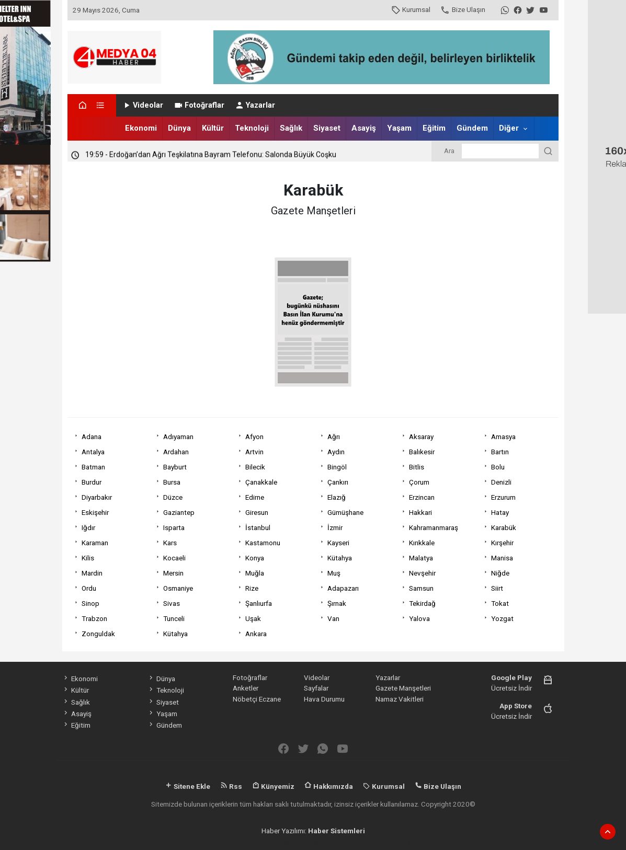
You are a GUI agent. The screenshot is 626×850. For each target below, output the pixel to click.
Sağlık (291, 128)
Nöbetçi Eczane (257, 699)
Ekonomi (141, 128)
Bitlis (416, 467)
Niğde (500, 573)
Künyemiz (273, 786)
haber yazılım (361, 841)
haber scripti (314, 841)
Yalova (419, 618)
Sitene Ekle (187, 786)
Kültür (213, 128)
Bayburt (175, 467)
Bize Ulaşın (462, 9)
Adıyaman (178, 436)
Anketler (245, 688)
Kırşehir (502, 542)
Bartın (500, 451)
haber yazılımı (224, 841)
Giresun (256, 512)
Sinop (90, 603)
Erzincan (422, 497)
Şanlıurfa (258, 603)
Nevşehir (422, 573)
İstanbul (257, 527)
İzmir (335, 527)
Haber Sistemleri (336, 830)
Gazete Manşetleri (403, 688)
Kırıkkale (422, 542)
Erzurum (503, 497)
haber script (406, 841)
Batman (93, 467)
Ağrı (333, 436)
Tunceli (174, 618)
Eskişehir (95, 512)
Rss (231, 786)
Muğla (254, 573)
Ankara (256, 633)
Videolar (142, 105)
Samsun (421, 588)
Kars (170, 542)
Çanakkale (261, 482)
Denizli (501, 482)
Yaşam (399, 128)
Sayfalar (316, 688)
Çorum (419, 482)
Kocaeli (174, 558)
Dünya (179, 128)
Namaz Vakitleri (399, 699)
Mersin (173, 573)
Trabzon (94, 618)
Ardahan (176, 451)
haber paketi (270, 841)
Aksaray (421, 436)
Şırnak (336, 603)
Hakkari (420, 512)
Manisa (502, 558)
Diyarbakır (97, 497)
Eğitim (434, 128)
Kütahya (339, 558)
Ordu (89, 588)
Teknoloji (252, 128)
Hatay (500, 512)
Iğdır (88, 527)
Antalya (93, 451)
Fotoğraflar (199, 105)
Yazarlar (255, 105)
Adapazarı (343, 588)
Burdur (91, 482)
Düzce (173, 497)
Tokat (500, 603)
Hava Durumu (324, 699)
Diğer (509, 128)
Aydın (336, 451)
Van (333, 618)
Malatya (421, 558)
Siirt (497, 588)
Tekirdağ (422, 603)
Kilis (88, 558)
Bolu (498, 467)
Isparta (174, 527)
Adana (91, 436)
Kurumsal (410, 9)
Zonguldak (98, 633)
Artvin (254, 451)
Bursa (171, 482)
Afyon (254, 436)
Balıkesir (422, 451)
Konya (254, 558)
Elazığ (336, 497)
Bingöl (337, 467)
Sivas (171, 603)
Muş (333, 573)
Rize (251, 588)
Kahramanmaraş (433, 527)
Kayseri (338, 542)
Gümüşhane (345, 512)
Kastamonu (262, 542)
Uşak (253, 618)
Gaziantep (179, 512)
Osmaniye (178, 588)
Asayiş (363, 128)
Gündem (472, 128)
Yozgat (502, 618)
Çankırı (337, 482)
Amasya (503, 436)
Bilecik (255, 467)
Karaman (95, 542)
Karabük (503, 527)
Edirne (254, 497)
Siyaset (326, 128)
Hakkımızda (328, 786)
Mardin (92, 573)
